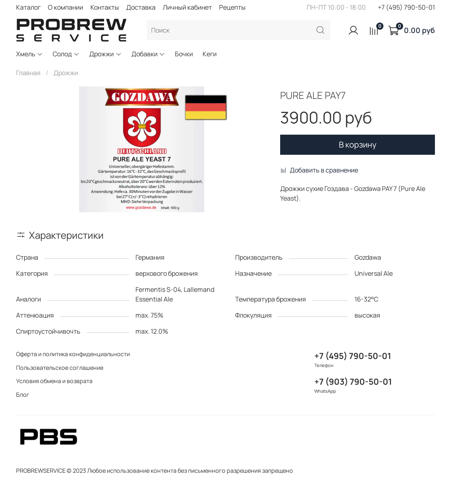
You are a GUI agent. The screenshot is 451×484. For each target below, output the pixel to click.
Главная (28, 72)
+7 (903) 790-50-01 (353, 381)
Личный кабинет (187, 7)
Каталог (28, 7)
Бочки (184, 53)
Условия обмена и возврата (54, 381)
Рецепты (232, 7)
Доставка (141, 7)
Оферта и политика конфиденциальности (73, 354)
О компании (65, 7)
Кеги (210, 53)
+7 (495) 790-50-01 (406, 7)
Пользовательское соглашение (59, 367)
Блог (22, 394)
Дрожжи (105, 53)
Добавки (148, 53)
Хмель (29, 53)
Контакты (104, 7)
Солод (66, 53)
